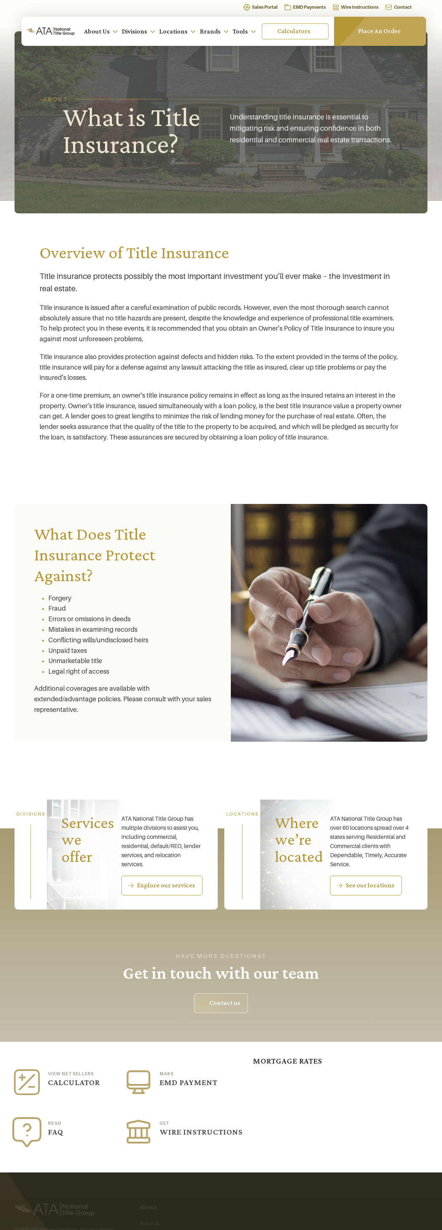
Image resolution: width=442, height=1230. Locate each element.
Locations (177, 31)
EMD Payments (309, 7)
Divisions (139, 31)
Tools (244, 31)
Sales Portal (265, 7)
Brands (214, 31)
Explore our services (166, 886)
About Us (101, 31)
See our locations (370, 886)
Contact (403, 7)
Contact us (224, 1003)
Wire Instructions (359, 7)
